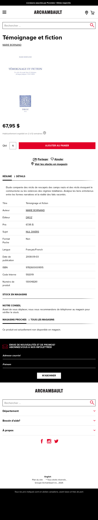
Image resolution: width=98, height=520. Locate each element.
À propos (8, 430)
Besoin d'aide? (11, 421)
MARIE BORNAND (12, 45)
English (47, 476)
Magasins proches (14, 319)
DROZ (29, 217)
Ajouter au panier (57, 145)
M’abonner (49, 375)
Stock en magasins (15, 294)
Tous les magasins (42, 319)
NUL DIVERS (32, 232)
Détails (20, 176)
